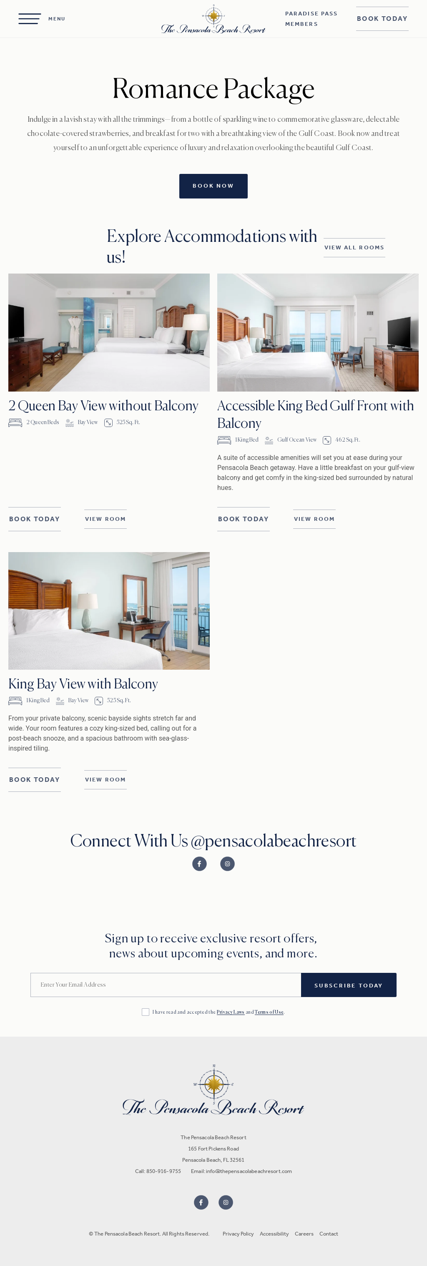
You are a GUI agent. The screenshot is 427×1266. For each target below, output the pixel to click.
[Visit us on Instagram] (226, 1202)
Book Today (382, 19)
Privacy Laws (231, 1012)
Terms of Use (269, 1012)
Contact (328, 1234)
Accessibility (274, 1234)
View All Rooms (354, 247)
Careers (304, 1234)
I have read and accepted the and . (219, 1012)
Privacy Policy (238, 1234)
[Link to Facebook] (199, 864)
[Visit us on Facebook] (201, 1202)
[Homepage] (213, 19)
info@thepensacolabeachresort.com (249, 1171)
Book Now (213, 185)
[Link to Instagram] (227, 864)
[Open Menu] (42, 18)
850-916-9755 (163, 1171)
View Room (105, 518)
